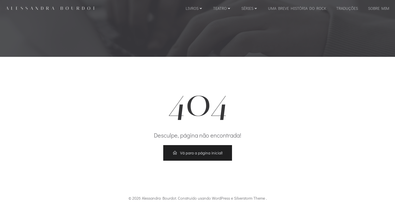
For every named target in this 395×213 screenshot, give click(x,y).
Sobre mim (378, 8)
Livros (194, 8)
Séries (249, 8)
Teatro (222, 8)
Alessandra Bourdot (51, 8)
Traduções (347, 8)
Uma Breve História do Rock (297, 8)
